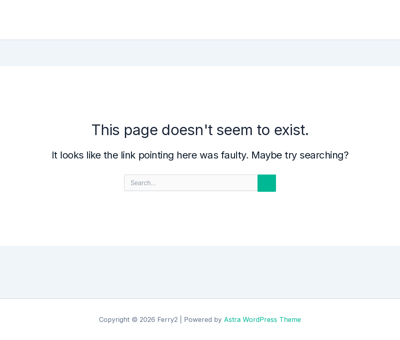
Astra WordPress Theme (262, 319)
